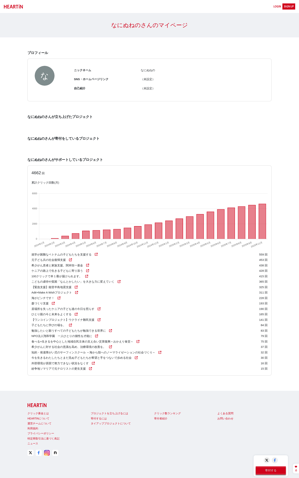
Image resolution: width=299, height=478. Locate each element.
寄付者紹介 (160, 418)
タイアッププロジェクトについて (111, 423)
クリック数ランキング (167, 413)
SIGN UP (289, 6)
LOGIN (277, 6)
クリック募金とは (38, 413)
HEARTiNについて (38, 418)
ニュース (32, 443)
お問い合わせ (225, 418)
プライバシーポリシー (40, 433)
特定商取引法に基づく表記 (43, 438)
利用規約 (32, 428)
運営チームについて (39, 423)
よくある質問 (225, 413)
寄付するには (99, 418)
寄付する (270, 470)
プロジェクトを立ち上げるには (109, 413)
